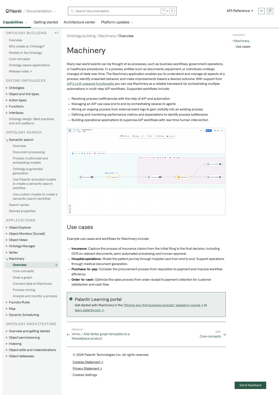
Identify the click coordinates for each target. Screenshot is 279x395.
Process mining (24, 290)
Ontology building (81, 36)
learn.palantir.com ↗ (89, 310)
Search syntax (19, 205)
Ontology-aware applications (29, 65)
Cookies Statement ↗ (88, 362)
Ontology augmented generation (28, 171)
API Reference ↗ (240, 11)
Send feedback (250, 385)
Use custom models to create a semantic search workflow (35, 196)
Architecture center (79, 22)
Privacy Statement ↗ (87, 368)
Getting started (46, 22)
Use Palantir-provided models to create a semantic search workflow (34, 184)
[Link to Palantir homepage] (14, 11)
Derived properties (22, 211)
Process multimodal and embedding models (30, 160)
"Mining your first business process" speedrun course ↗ (163, 305)
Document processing (29, 152)
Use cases (243, 46)
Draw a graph (22, 277)
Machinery (107, 36)
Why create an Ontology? (27, 46)
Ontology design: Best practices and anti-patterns (31, 121)
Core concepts (19, 59)
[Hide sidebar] (56, 32)
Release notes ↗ (20, 71)
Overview (15, 40)
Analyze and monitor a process (35, 296)
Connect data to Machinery (32, 283)
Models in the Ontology (25, 52)
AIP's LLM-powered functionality (90, 83)
